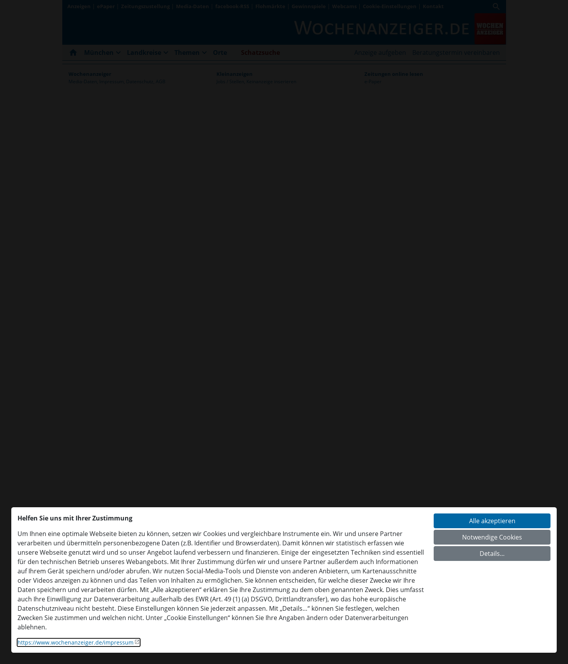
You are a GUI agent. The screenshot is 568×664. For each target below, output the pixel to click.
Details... (492, 553)
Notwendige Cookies (492, 537)
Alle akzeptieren (492, 521)
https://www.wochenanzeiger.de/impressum (76, 642)
